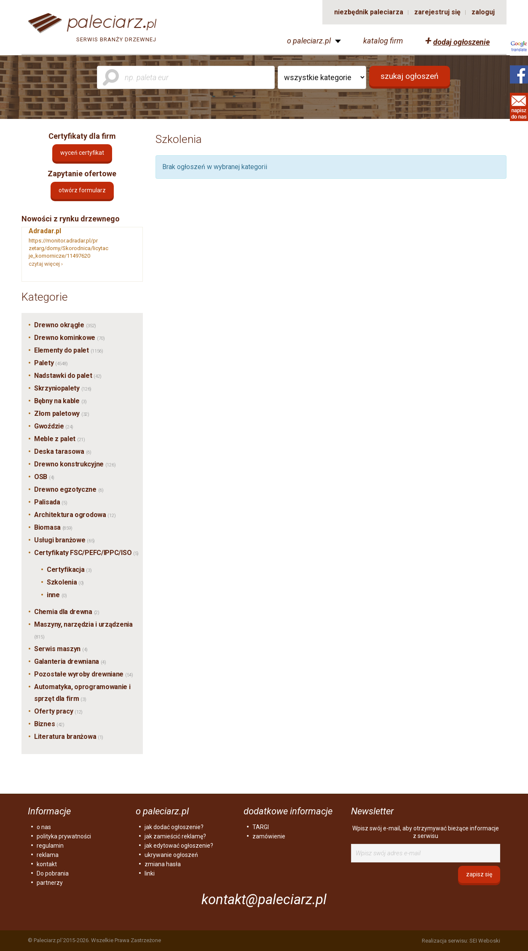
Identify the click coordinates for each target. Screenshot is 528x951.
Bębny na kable (60, 401)
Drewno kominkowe (69, 338)
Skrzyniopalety (62, 388)
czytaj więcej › (46, 264)
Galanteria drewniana (70, 661)
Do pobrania (53, 873)
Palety (51, 363)
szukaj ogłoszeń (410, 76)
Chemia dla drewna (66, 612)
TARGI (260, 827)
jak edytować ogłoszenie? (179, 845)
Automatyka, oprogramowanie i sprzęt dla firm (82, 693)
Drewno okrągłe (65, 325)
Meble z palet (59, 439)
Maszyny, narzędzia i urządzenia (83, 630)
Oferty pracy (58, 711)
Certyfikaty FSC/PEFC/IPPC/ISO (86, 553)
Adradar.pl (45, 231)
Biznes (49, 724)
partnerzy (50, 882)
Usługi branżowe (64, 540)
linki (150, 873)
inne (57, 595)
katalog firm (383, 41)
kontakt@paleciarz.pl (264, 899)
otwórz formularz (82, 190)
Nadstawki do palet (68, 376)
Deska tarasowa (62, 451)
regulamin (50, 845)
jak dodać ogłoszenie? (174, 827)
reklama (48, 854)
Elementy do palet (68, 350)
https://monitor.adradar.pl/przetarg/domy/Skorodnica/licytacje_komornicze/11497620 (68, 248)
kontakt (47, 864)
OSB (44, 477)
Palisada (50, 502)
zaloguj (483, 12)
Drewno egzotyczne (69, 489)
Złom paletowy (61, 413)
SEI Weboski (484, 941)
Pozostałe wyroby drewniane (83, 674)
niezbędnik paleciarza (368, 12)
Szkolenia (65, 582)
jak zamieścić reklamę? (175, 836)
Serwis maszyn (61, 649)
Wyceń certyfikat (82, 152)
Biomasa (53, 527)
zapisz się (479, 874)
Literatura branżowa (68, 737)
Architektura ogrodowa (74, 515)
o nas (44, 827)
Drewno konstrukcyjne (74, 464)
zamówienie (268, 836)
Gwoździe (53, 426)
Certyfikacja (69, 570)
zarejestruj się (437, 12)
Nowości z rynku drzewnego (70, 218)
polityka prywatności (64, 836)
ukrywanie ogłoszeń (171, 854)
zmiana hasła (163, 864)
